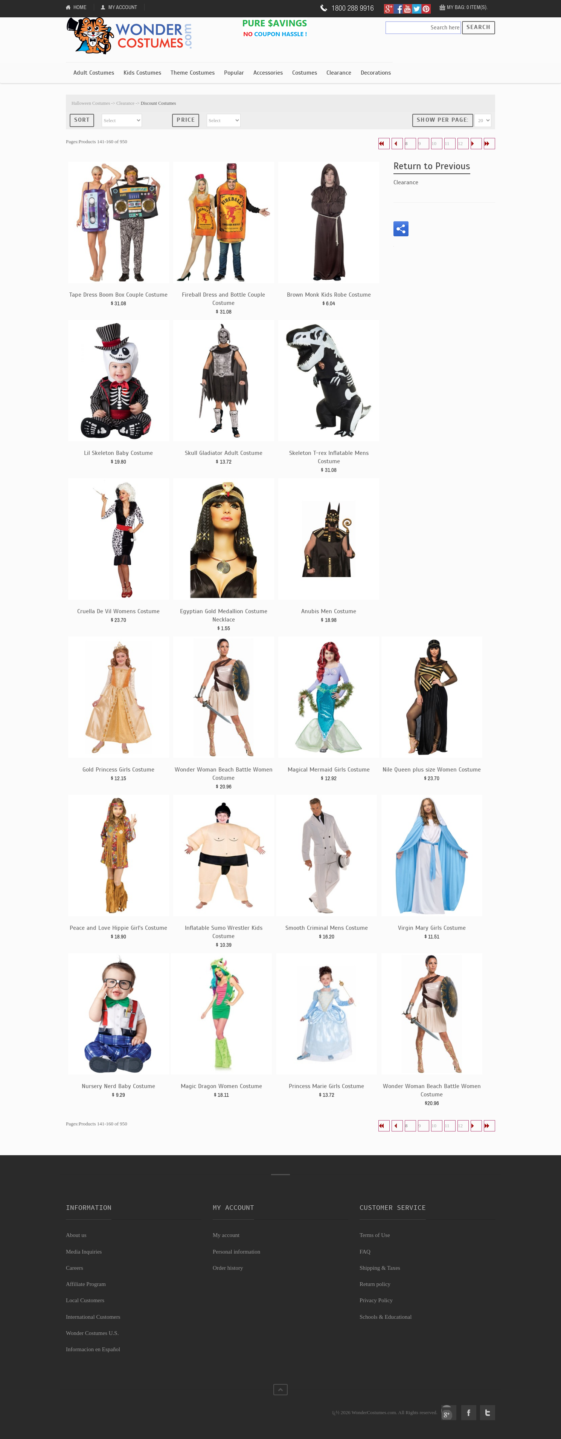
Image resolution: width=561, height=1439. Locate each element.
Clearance (338, 73)
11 (447, 143)
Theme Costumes (193, 73)
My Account (122, 7)
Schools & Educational (386, 1317)
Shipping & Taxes (380, 1268)
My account (226, 1235)
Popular (234, 73)
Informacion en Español (93, 1349)
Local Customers (85, 1300)
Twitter (487, 1412)
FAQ (365, 1252)
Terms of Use (375, 1235)
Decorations (376, 73)
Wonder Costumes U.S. (92, 1333)
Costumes (304, 73)
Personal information (236, 1252)
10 (433, 143)
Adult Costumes (93, 73)
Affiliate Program (86, 1284)
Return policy (375, 1284)
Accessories (268, 73)
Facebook (468, 1412)
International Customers (93, 1317)
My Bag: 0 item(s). (467, 7)
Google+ (448, 1412)
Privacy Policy (376, 1300)
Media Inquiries (84, 1252)
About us (76, 1235)
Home (80, 7)
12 (460, 143)
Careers (74, 1268)
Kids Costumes (142, 73)
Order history (228, 1268)
